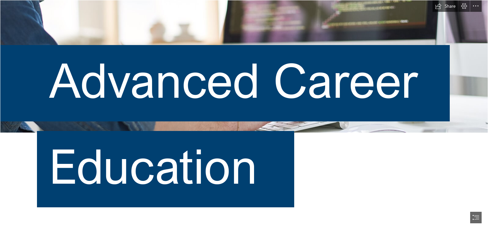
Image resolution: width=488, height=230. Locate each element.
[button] (445, 6)
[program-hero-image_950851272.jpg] (244, 113)
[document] (244, 115)
